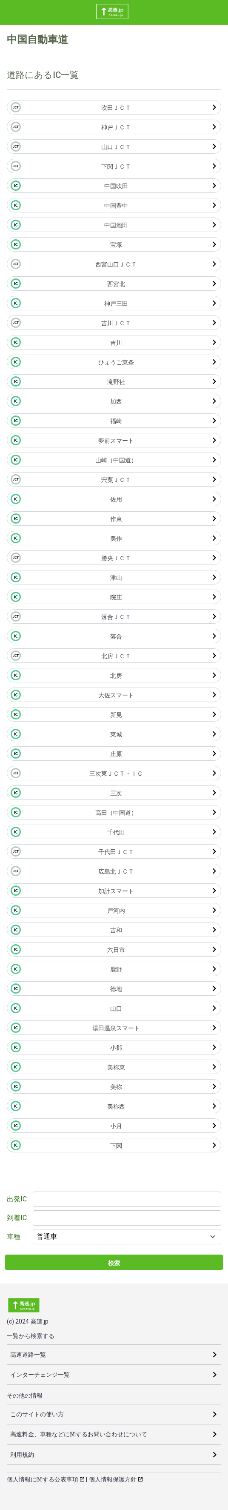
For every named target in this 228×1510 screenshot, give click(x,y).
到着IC (17, 1218)
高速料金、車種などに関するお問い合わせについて (78, 1434)
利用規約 (22, 1454)
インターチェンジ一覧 (40, 1374)
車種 (13, 1236)
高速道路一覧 (28, 1354)
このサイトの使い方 (37, 1414)
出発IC (17, 1199)
